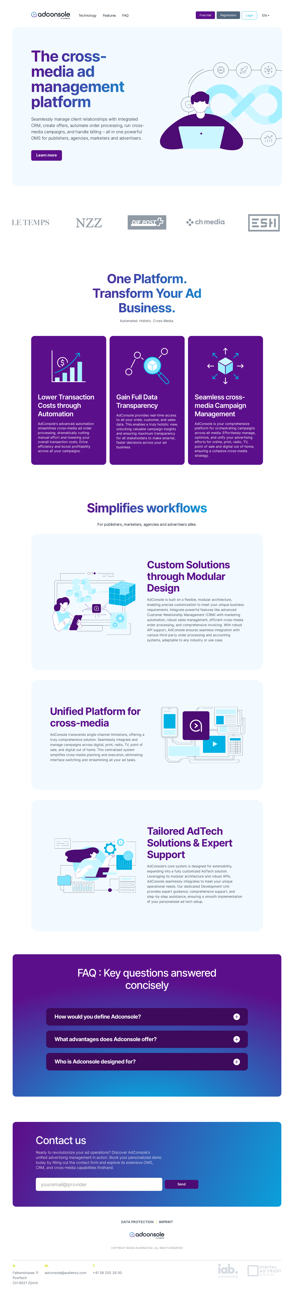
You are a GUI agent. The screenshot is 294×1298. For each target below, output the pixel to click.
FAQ (125, 15)
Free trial (205, 15)
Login (249, 15)
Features (109, 15)
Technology (88, 15)
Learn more (46, 155)
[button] (265, 15)
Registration (228, 15)
